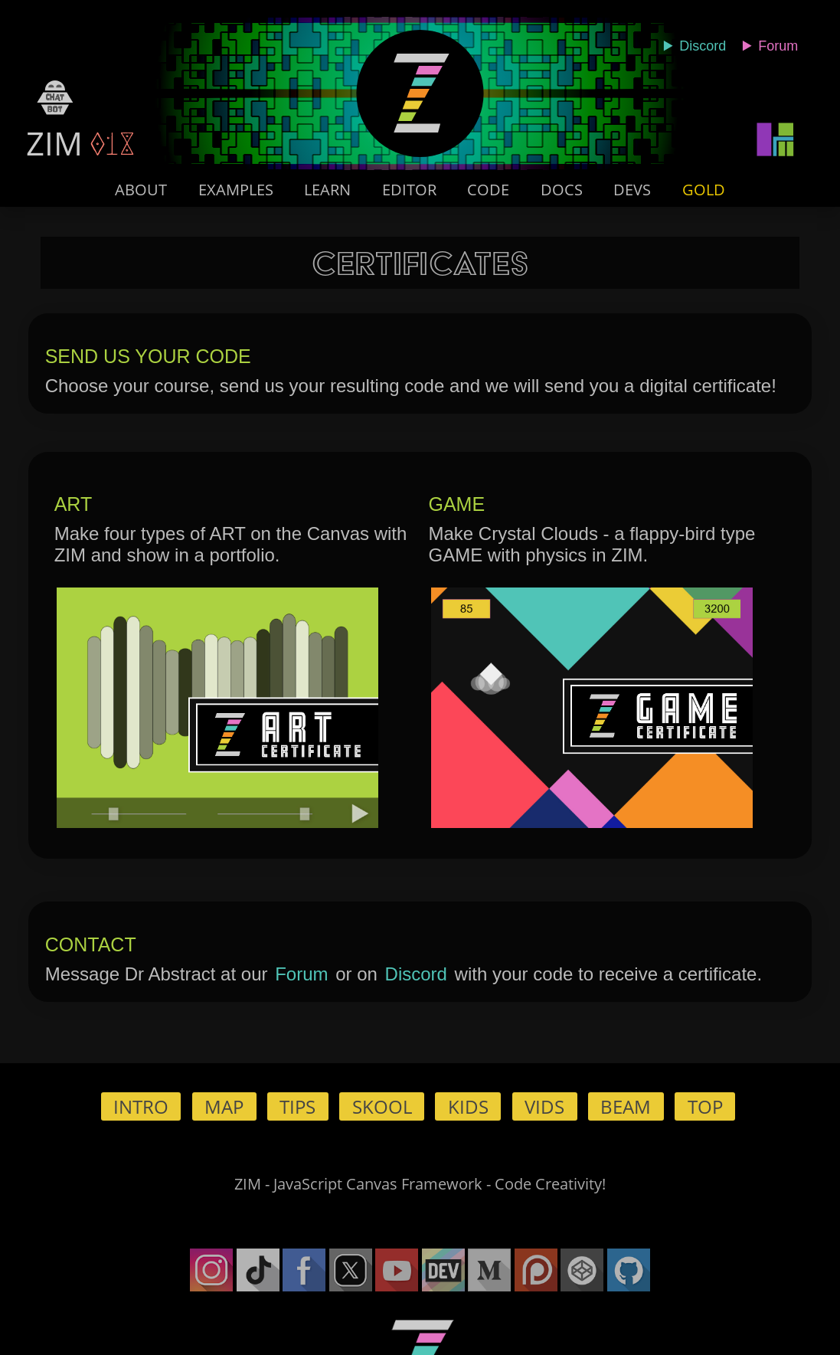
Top (705, 1106)
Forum (301, 974)
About (141, 189)
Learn (327, 189)
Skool (382, 1106)
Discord (416, 974)
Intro (140, 1106)
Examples (235, 189)
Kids (468, 1106)
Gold (703, 189)
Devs (632, 189)
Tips (297, 1106)
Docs (562, 189)
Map (224, 1106)
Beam (625, 1106)
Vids (544, 1106)
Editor (409, 189)
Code (488, 189)
